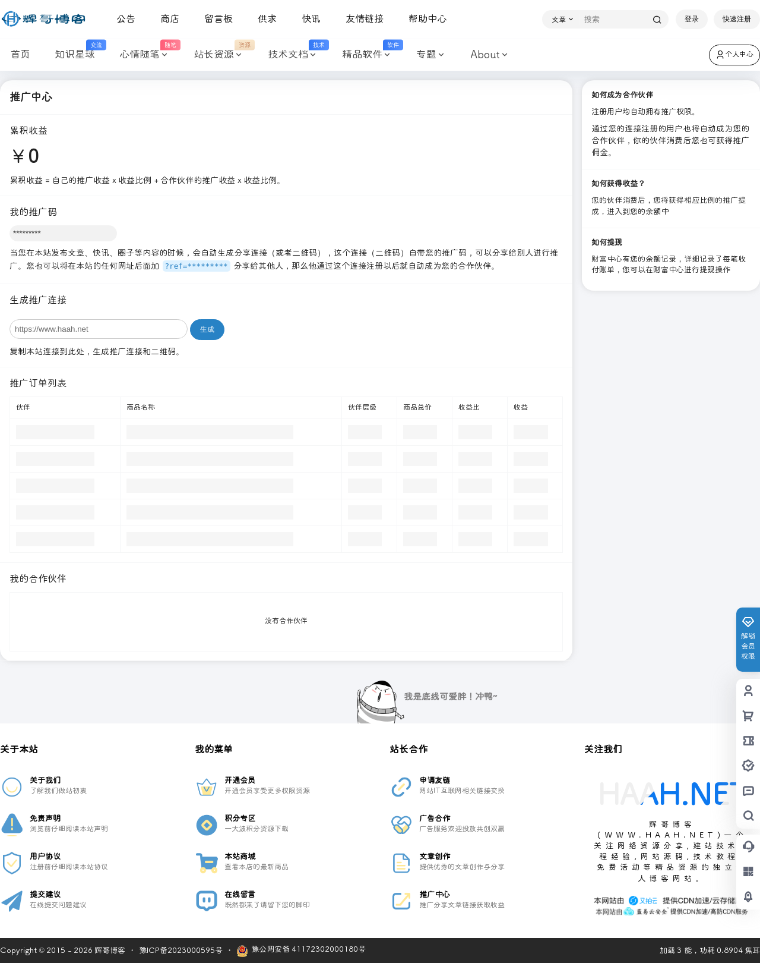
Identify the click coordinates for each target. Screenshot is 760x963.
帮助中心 (422, 19)
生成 (207, 329)
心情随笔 (142, 55)
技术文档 (291, 55)
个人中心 (734, 54)
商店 (165, 19)
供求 (262, 19)
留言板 (214, 19)
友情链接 (360, 19)
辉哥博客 (109, 950)
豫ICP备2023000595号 (181, 950)
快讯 (306, 19)
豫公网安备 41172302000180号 (301, 951)
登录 (692, 19)
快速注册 (737, 19)
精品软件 (365, 55)
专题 (426, 55)
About (484, 55)
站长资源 (217, 55)
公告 (121, 19)
